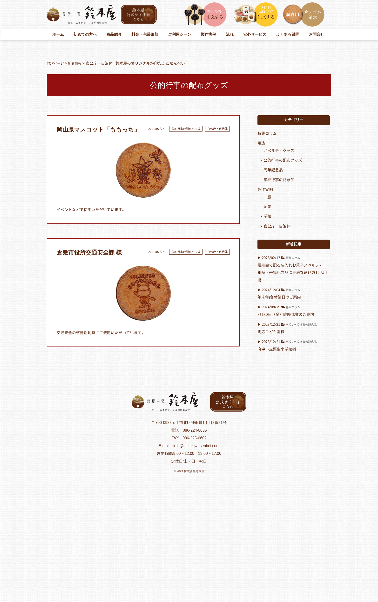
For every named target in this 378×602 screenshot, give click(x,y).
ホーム (58, 34)
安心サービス (254, 34)
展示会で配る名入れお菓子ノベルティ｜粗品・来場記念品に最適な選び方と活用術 (292, 272)
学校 (267, 216)
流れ (230, 34)
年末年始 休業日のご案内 (279, 297)
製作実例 (208, 34)
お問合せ (316, 34)
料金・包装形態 (144, 34)
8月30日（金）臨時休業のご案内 (285, 314)
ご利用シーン (179, 34)
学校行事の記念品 (278, 180)
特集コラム (267, 133)
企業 (267, 206)
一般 (267, 197)
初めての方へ (85, 34)
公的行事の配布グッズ (185, 129)
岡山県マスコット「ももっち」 (98, 129)
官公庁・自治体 (217, 129)
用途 (261, 143)
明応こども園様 (270, 332)
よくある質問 (287, 34)
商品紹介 (114, 34)
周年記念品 (273, 170)
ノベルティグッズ (278, 150)
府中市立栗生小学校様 (276, 349)
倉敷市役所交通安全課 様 (89, 252)
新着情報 (78, 63)
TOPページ (56, 63)
